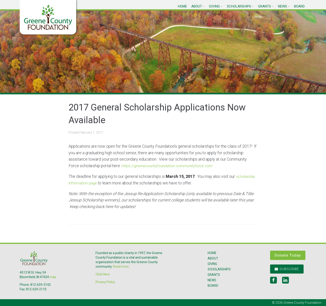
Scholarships (239, 6)
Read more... (122, 266)
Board (299, 6)
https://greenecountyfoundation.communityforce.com (169, 165)
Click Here (103, 274)
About (196, 6)
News (282, 6)
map (53, 277)
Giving (214, 6)
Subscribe (287, 269)
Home (182, 6)
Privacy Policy (105, 282)
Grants (264, 6)
